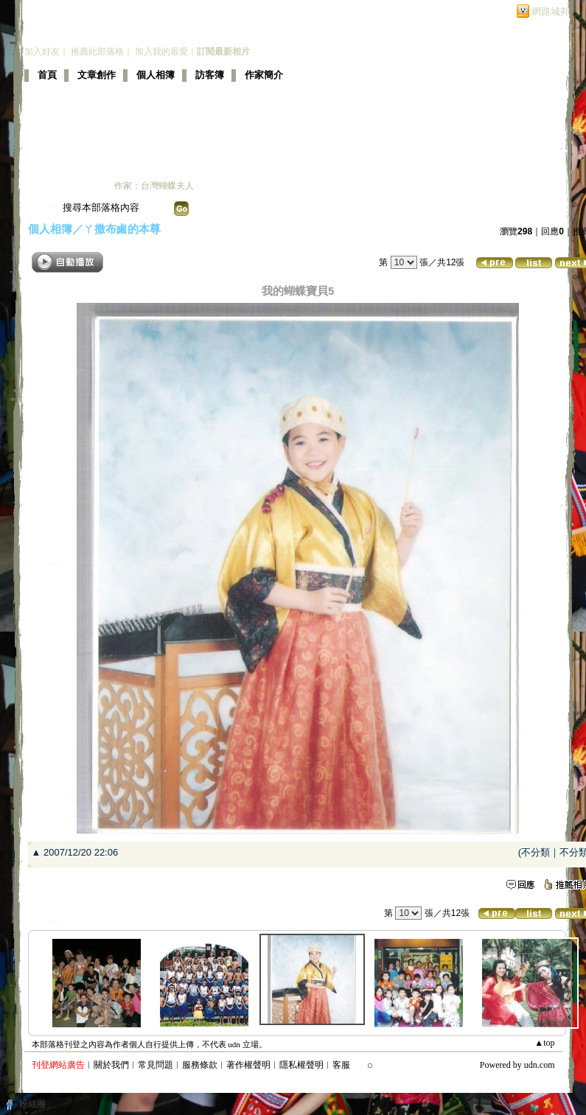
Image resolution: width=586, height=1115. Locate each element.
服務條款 (199, 1065)
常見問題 (155, 1065)
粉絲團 (32, 1104)
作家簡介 (264, 74)
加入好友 (42, 51)
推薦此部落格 (97, 51)
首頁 (47, 74)
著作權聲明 (248, 1065)
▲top (544, 1043)
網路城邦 (550, 11)
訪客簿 (209, 74)
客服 (341, 1065)
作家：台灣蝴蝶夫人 (154, 186)
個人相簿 (155, 74)
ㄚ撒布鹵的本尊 (122, 229)
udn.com (539, 1065)
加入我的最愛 (161, 51)
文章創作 (96, 74)
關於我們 (111, 1065)
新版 (251, 32)
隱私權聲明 (301, 1065)
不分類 (535, 852)
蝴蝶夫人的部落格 (106, 32)
